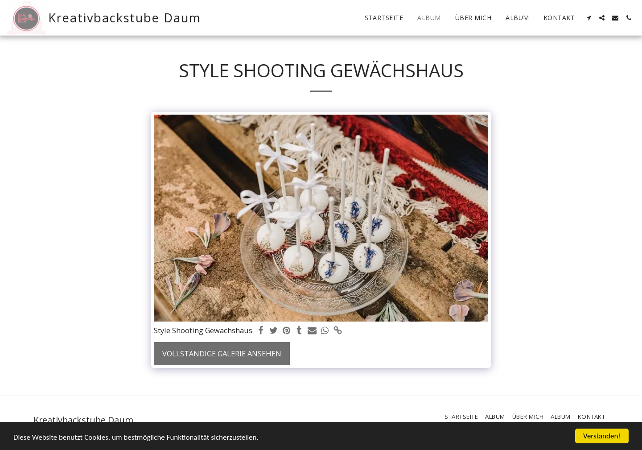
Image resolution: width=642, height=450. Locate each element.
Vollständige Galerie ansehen (221, 353)
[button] (588, 18)
